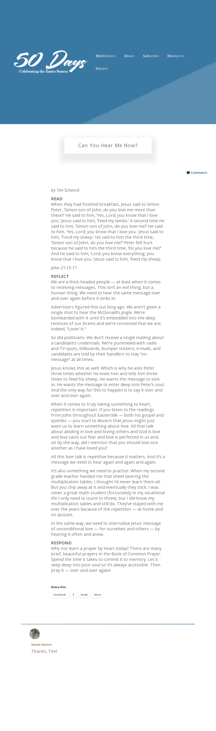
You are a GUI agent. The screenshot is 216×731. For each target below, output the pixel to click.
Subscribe (151, 56)
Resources (176, 56)
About (129, 56)
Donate (102, 68)
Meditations (106, 56)
